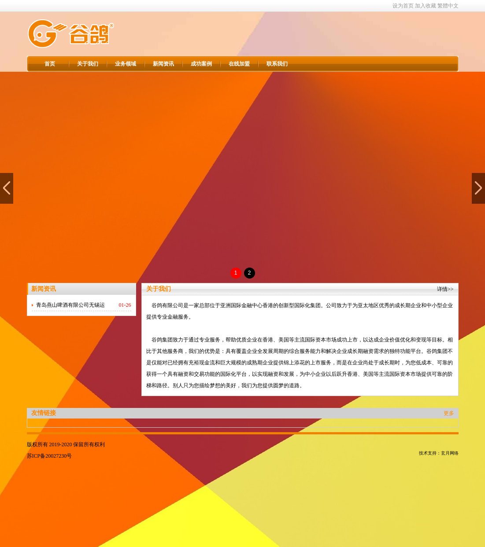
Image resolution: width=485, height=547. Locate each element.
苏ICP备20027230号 (49, 456)
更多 (449, 413)
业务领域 (125, 64)
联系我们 (277, 64)
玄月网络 (450, 453)
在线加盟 (239, 64)
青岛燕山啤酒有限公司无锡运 (70, 305)
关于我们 (87, 64)
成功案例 (201, 64)
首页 (49, 64)
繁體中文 (448, 6)
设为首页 (403, 6)
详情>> (445, 289)
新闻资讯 (163, 64)
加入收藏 (425, 6)
